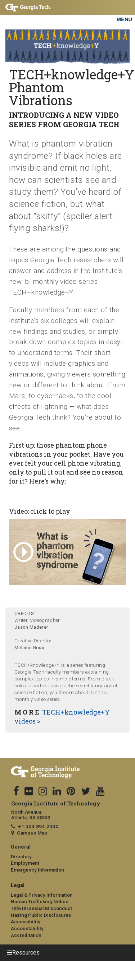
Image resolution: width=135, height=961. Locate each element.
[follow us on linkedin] (57, 791)
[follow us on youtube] (100, 791)
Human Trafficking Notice (39, 901)
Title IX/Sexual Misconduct (41, 908)
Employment (25, 863)
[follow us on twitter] (85, 791)
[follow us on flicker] (28, 791)
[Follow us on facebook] (16, 791)
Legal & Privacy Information (42, 895)
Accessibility (25, 921)
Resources (26, 952)
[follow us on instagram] (43, 791)
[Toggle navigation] (124, 11)
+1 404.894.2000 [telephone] (38, 826)
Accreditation (26, 935)
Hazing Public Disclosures (41, 915)
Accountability (27, 928)
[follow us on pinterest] (71, 791)
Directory (21, 856)
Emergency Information (37, 870)
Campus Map (32, 833)
